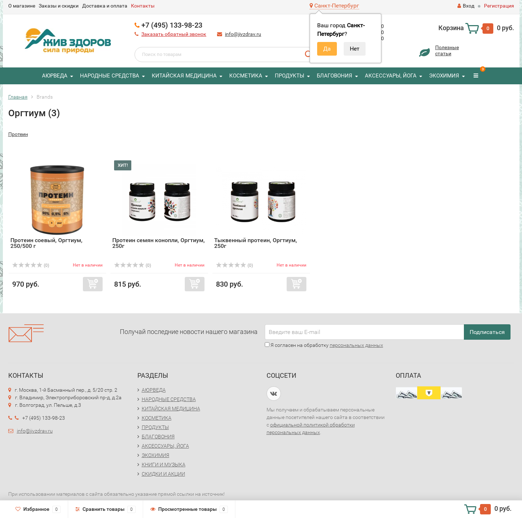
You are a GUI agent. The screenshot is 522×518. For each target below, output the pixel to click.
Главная (18, 97)
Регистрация (499, 6)
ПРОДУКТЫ (289, 75)
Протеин (18, 134)
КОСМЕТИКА (245, 75)
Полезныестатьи (447, 50)
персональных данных (356, 345)
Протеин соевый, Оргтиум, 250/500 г (46, 243)
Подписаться (487, 332)
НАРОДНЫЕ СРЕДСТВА (109, 75)
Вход (465, 6)
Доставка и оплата (104, 6)
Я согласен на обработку (324, 345)
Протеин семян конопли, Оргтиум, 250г (158, 243)
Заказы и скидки (59, 6)
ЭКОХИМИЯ (444, 75)
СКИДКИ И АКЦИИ (163, 474)
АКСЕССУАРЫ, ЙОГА (391, 75)
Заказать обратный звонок (173, 34)
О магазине (21, 6)
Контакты (143, 6)
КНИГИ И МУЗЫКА (163, 464)
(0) (31, 265)
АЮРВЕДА (54, 75)
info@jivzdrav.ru (243, 34)
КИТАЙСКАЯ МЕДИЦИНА (184, 75)
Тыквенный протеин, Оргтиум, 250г (255, 243)
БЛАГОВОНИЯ (334, 75)
